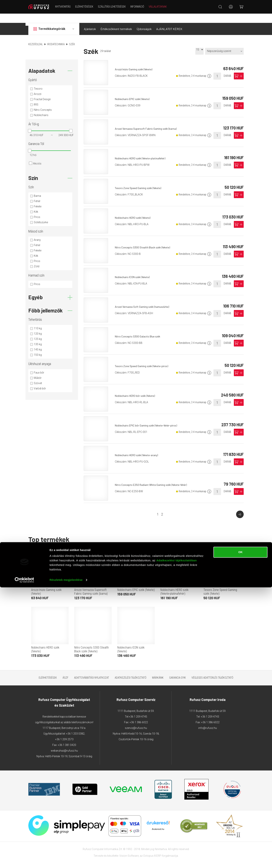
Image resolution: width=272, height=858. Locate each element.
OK (240, 822)
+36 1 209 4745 (138, 707)
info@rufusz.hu (207, 718)
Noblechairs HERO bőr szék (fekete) (137, 386)
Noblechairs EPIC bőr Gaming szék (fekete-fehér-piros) (149, 416)
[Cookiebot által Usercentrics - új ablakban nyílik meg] (24, 850)
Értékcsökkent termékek (116, 19)
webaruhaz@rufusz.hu (64, 741)
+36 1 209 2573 (64, 730)
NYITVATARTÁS (68, 6)
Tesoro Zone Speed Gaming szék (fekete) (141, 178)
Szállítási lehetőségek (117, 6)
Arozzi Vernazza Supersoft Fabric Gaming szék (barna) (149, 119)
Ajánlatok (90, 19)
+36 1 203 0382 (75, 724)
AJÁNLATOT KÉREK (169, 19)
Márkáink (158, 668)
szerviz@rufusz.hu (136, 718)
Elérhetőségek (89, 6)
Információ (142, 6)
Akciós (37, 154)
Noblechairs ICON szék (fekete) (134, 267)
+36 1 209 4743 (210, 707)
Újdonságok (144, 19)
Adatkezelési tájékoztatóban (176, 831)
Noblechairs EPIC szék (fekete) (134, 89)
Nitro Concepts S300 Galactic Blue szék (140, 327)
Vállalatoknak (163, 6)
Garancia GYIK (177, 668)
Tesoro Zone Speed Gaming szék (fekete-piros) (144, 356)
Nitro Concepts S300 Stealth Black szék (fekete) (145, 238)
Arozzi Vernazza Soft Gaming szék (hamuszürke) (145, 297)
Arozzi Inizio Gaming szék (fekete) (136, 60)
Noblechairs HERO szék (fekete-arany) (139, 445)
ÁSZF (65, 668)
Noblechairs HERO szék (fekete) (135, 208)
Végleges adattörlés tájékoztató (212, 668)
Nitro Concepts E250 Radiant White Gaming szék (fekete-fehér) (155, 475)
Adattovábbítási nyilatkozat (91, 668)
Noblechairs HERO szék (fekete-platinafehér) (143, 149)
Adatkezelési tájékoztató (130, 668)
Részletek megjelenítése (66, 850)
